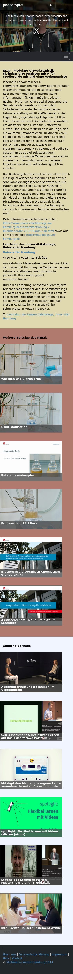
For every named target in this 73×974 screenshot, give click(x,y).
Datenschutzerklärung (34, 954)
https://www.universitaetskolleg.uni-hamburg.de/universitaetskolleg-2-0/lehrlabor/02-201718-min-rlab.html (28, 227)
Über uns (9, 954)
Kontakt (17, 958)
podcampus (13, 5)
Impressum (59, 954)
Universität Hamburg (19, 252)
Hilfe (6, 958)
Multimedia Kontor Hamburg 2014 (29, 962)
